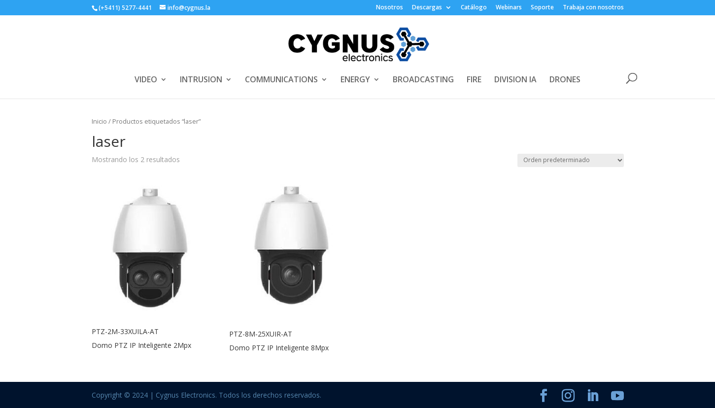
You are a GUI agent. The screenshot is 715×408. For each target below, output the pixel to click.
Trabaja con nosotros (593, 7)
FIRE (474, 80)
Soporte (542, 7)
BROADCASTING (423, 80)
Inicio (99, 121)
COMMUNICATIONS (281, 80)
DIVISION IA (515, 80)
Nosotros (389, 7)
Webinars (509, 7)
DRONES (564, 80)
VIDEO (146, 80)
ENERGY (355, 80)
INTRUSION (201, 80)
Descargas (427, 7)
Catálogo (474, 7)
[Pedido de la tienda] (570, 160)
